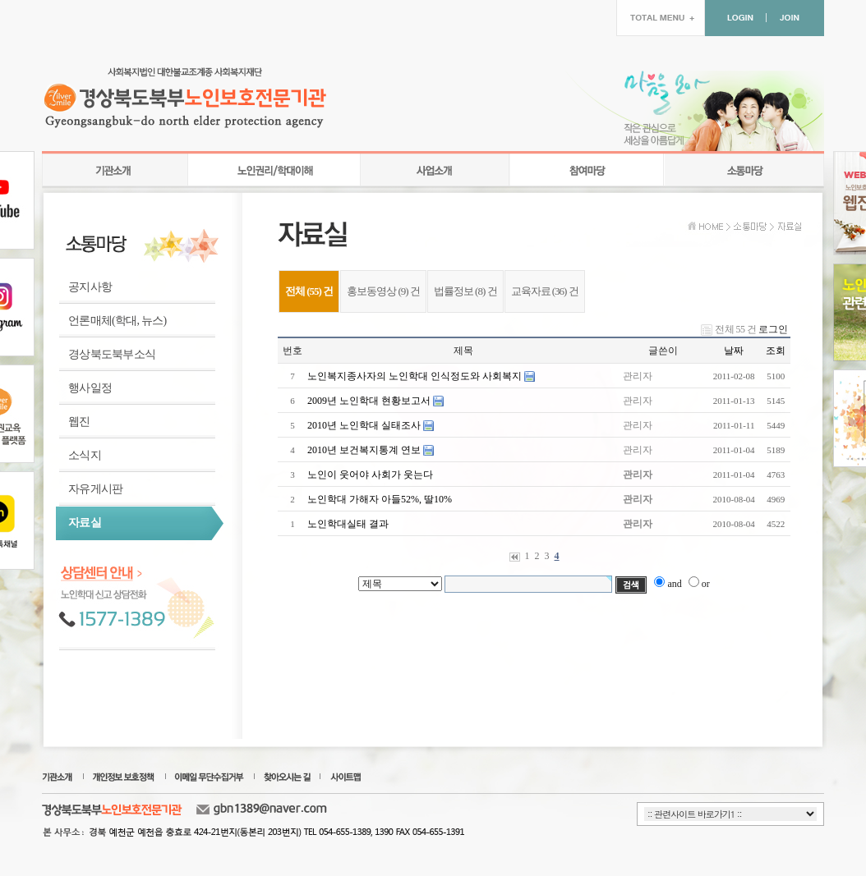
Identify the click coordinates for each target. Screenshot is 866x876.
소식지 (84, 455)
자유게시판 (95, 489)
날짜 (734, 350)
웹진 (79, 421)
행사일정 (90, 388)
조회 (775, 350)
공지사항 (90, 287)
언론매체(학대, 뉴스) (117, 320)
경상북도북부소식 (111, 354)
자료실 (84, 522)
